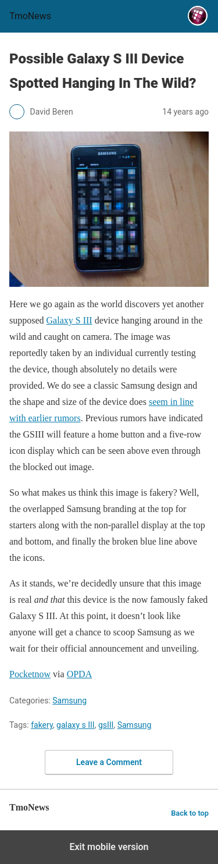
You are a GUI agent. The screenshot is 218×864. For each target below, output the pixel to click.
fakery (42, 725)
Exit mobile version (108, 846)
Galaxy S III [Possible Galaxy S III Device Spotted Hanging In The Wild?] (69, 320)
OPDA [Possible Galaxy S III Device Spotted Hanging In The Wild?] (79, 674)
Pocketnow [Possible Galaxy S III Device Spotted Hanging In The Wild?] (30, 674)
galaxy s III (75, 725)
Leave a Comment (109, 762)
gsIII (106, 725)
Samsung (69, 700)
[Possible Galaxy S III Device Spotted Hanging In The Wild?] (109, 209)
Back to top (190, 813)
